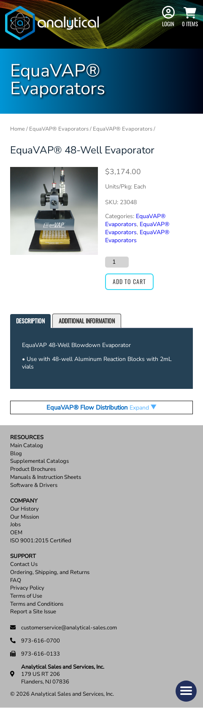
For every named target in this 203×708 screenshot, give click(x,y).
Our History (24, 509)
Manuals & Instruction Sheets (45, 477)
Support (23, 556)
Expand (143, 408)
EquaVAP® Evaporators (59, 129)
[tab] (30, 321)
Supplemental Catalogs (39, 461)
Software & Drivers (33, 485)
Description (30, 320)
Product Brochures (33, 469)
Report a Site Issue (33, 611)
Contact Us (24, 564)
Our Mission (24, 517)
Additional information (87, 320)
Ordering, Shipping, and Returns (49, 572)
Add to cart (129, 281)
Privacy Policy (27, 588)
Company (24, 501)
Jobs (15, 524)
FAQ (15, 580)
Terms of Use (26, 596)
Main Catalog (26, 445)
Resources (26, 437)
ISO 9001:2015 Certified (40, 540)
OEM (16, 532)
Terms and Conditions (36, 604)
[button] (186, 691)
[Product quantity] (117, 262)
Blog (16, 453)
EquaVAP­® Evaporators (135, 220)
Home (17, 129)
